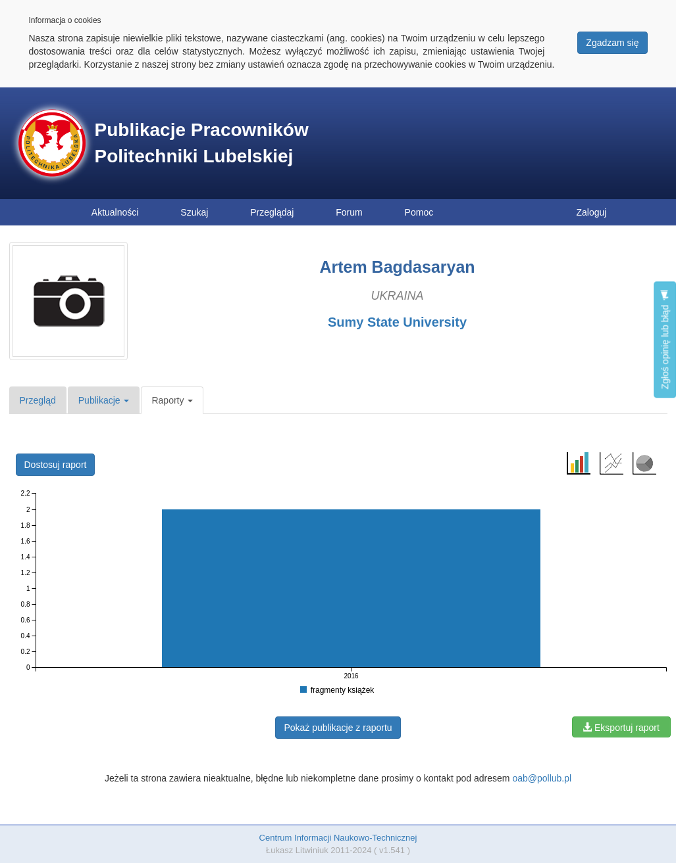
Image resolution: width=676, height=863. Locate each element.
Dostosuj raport (55, 464)
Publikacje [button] (104, 400)
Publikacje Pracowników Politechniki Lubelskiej (202, 143)
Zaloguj (592, 212)
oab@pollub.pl (541, 778)
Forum (349, 212)
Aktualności (115, 212)
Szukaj (194, 212)
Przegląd (38, 400)
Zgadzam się (612, 42)
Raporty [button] (172, 400)
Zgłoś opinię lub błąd (665, 339)
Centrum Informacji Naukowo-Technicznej (338, 838)
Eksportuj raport (621, 727)
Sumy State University (397, 322)
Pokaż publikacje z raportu (338, 727)
